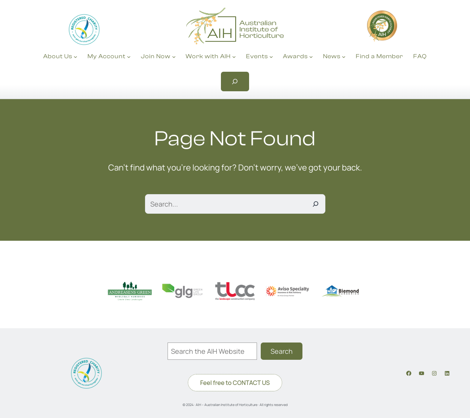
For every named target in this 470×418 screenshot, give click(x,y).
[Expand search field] (235, 81)
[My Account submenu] (129, 57)
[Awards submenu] (311, 57)
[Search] (315, 204)
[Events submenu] (271, 57)
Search (282, 351)
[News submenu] (344, 57)
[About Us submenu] (75, 57)
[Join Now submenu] (174, 57)
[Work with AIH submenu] (234, 57)
